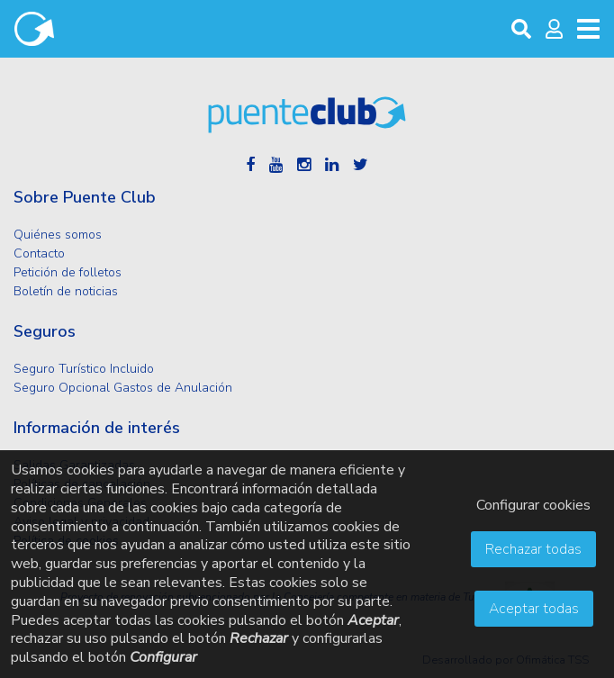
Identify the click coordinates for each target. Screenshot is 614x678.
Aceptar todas (534, 609)
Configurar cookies (533, 505)
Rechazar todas (533, 549)
